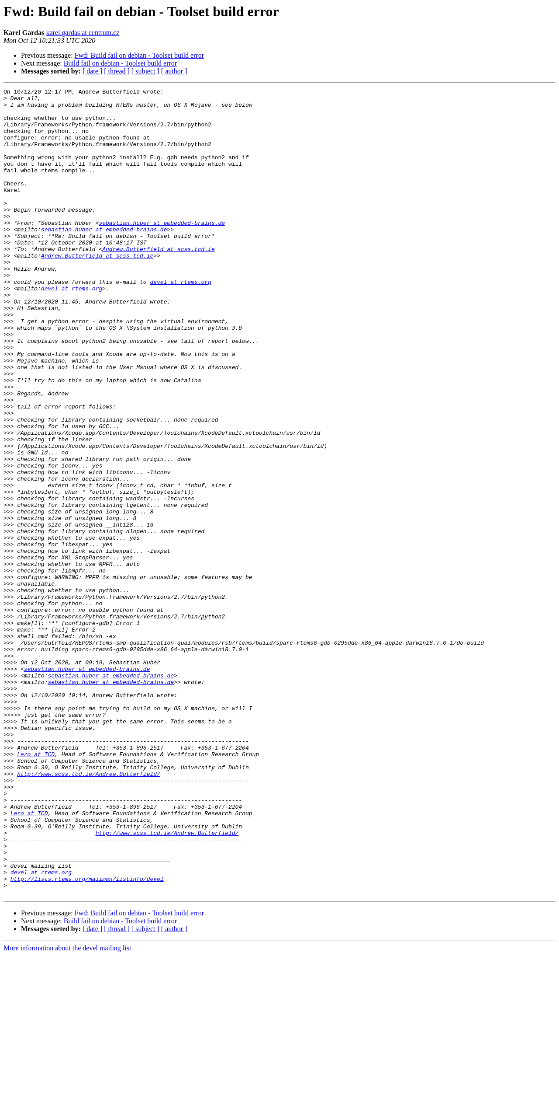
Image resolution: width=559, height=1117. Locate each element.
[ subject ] (145, 71)
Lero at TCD (36, 888)
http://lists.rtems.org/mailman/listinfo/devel (87, 1037)
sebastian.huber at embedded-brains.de (162, 250)
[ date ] (92, 71)
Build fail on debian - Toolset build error (120, 63)
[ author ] (174, 71)
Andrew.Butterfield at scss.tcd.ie (158, 282)
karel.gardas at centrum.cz (82, 32)
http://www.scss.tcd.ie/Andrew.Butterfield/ (88, 911)
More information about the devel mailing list (67, 1109)
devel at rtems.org (180, 321)
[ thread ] (117, 71)
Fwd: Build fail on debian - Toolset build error (139, 55)
